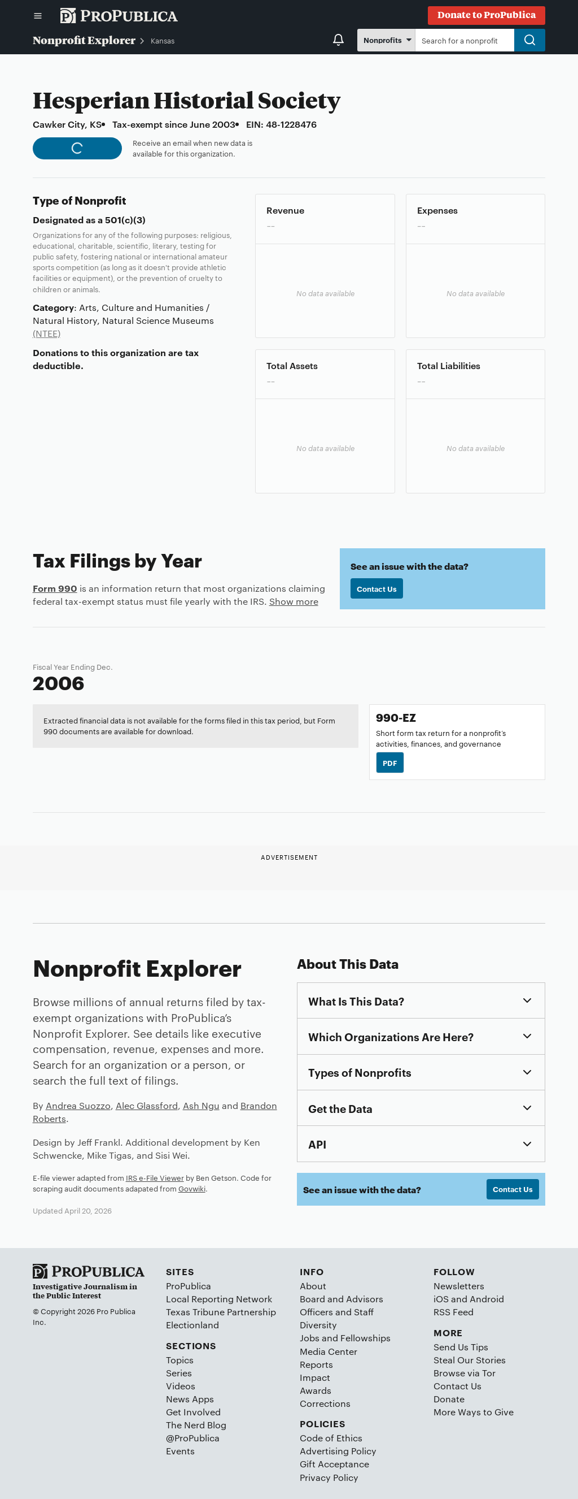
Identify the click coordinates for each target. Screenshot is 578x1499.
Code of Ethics (331, 1438)
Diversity (318, 1325)
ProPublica (188, 1286)
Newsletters (459, 1286)
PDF (390, 762)
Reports (316, 1364)
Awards (315, 1390)
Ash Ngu (201, 1105)
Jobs (309, 1338)
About (313, 1286)
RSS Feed (454, 1312)
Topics (180, 1360)
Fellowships (365, 1338)
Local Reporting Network (219, 1299)
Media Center (328, 1351)
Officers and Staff (337, 1312)
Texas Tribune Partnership (221, 1312)
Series (179, 1373)
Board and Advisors (341, 1299)
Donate (449, 1399)
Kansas (162, 40)
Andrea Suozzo (78, 1105)
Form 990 (55, 588)
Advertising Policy (338, 1451)
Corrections (325, 1403)
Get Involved (193, 1412)
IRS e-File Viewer (155, 1177)
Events (180, 1451)
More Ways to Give (474, 1412)
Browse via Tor (465, 1373)
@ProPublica (193, 1438)
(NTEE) (46, 333)
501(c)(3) (125, 219)
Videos (180, 1386)
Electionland (192, 1325)
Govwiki (191, 1188)
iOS (441, 1299)
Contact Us (377, 588)
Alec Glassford (147, 1105)
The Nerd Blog (196, 1425)
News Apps (190, 1399)
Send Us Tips (461, 1347)
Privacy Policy (329, 1477)
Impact (315, 1377)
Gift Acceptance (334, 1464)
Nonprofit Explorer (84, 39)
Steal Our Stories (470, 1360)
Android (487, 1299)
